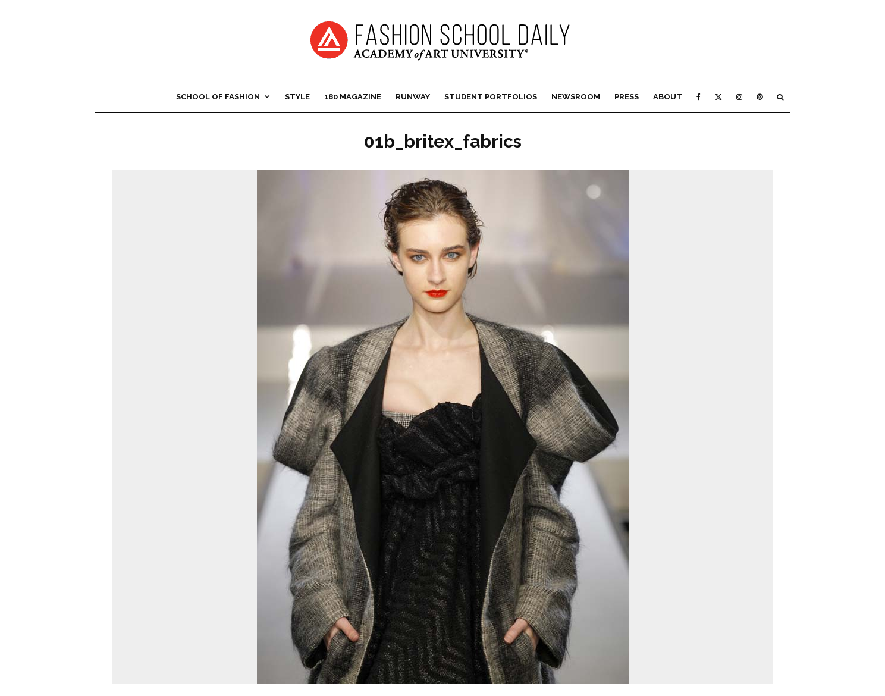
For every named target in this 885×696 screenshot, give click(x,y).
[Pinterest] (759, 96)
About (667, 96)
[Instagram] (739, 96)
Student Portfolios (490, 96)
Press (626, 96)
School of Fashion (218, 96)
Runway (413, 96)
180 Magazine (352, 96)
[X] (718, 96)
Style (297, 96)
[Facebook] (698, 96)
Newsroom (575, 96)
